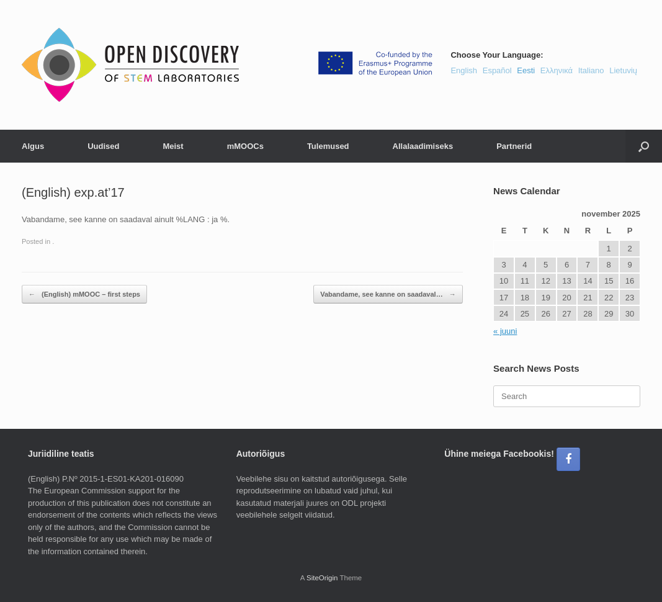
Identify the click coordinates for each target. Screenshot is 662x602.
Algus (33, 146)
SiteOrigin (322, 578)
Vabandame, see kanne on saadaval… (388, 294)
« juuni (505, 331)
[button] (643, 146)
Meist (173, 146)
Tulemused (328, 146)
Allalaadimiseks (423, 146)
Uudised (103, 146)
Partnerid (514, 146)
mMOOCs (245, 146)
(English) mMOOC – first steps (84, 294)
